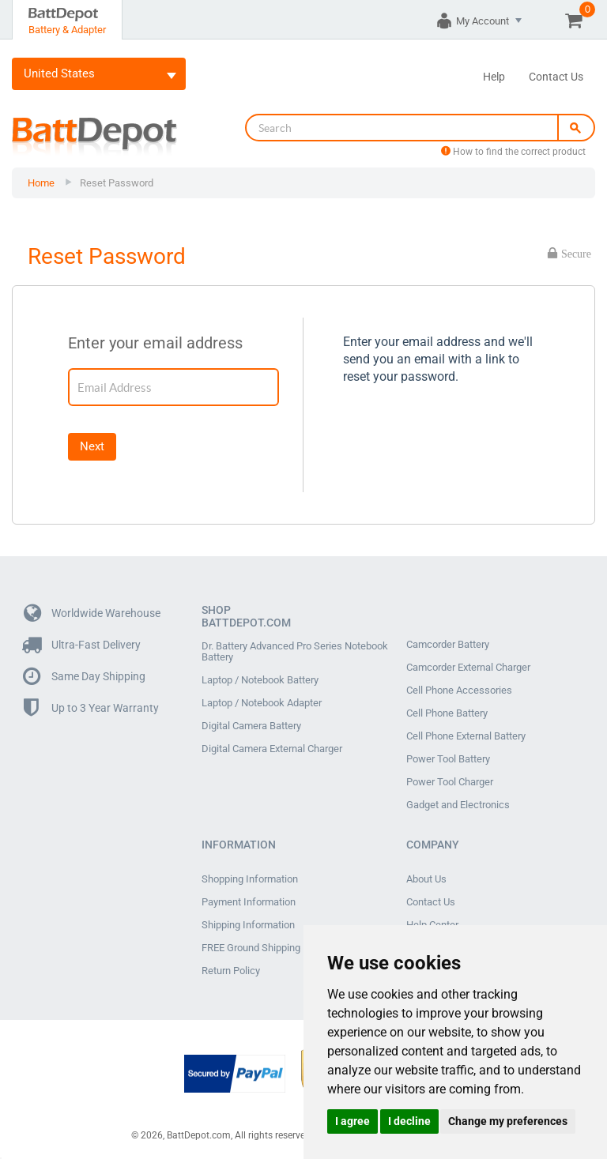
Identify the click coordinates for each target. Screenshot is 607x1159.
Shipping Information (248, 925)
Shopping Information (250, 879)
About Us (426, 879)
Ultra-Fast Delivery (82, 645)
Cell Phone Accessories (459, 690)
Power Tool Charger (449, 782)
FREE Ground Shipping (251, 948)
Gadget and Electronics (458, 805)
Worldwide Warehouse (92, 613)
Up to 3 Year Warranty (91, 708)
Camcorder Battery (447, 644)
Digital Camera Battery (251, 726)
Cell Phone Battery (447, 713)
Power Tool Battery (448, 759)
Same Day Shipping (84, 677)
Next (92, 446)
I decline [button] (409, 1121)
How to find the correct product (513, 151)
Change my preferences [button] (507, 1121)
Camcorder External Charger (468, 667)
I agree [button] (352, 1121)
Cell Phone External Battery (466, 736)
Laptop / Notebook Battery (260, 680)
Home (41, 183)
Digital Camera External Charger (272, 748)
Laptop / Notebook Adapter (262, 703)
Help (494, 76)
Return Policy (231, 970)
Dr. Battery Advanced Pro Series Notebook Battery (295, 652)
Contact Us (556, 76)
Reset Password (116, 183)
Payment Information (249, 902)
